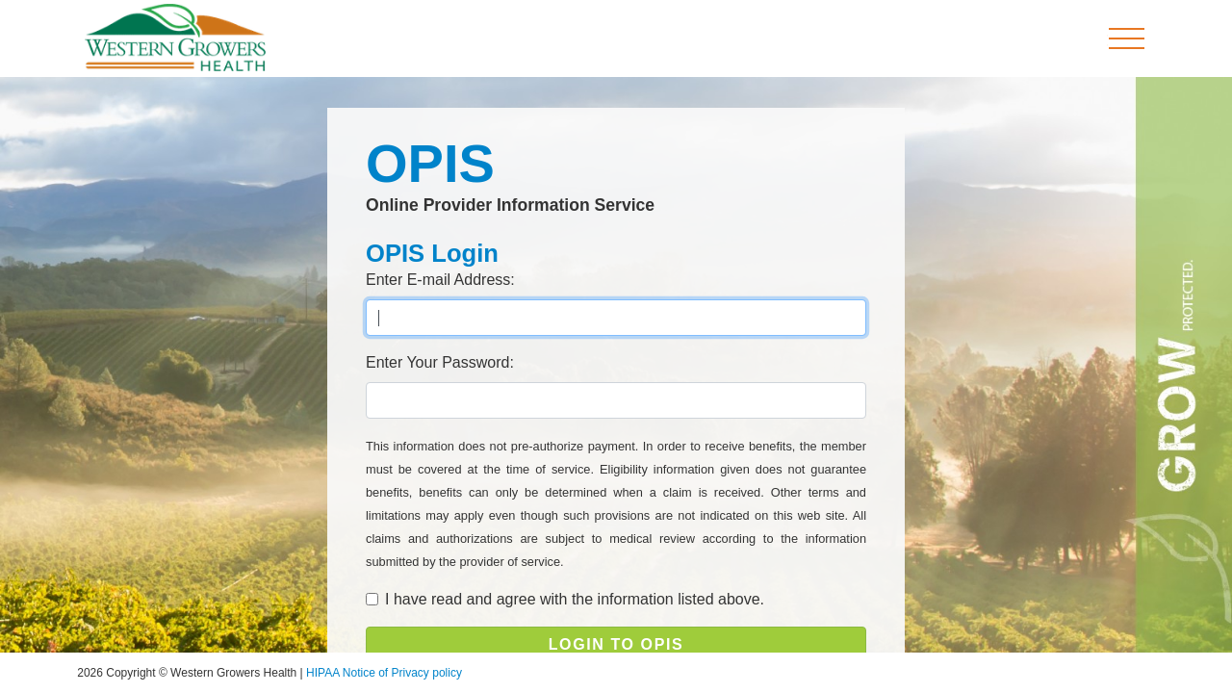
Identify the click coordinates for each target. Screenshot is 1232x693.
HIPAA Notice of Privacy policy (384, 673)
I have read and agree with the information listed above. (574, 599)
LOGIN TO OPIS (616, 644)
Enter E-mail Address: (440, 279)
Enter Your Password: (440, 362)
